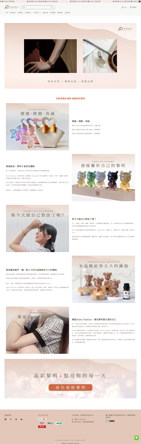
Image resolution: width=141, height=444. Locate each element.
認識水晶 (45, 12)
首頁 (7, 12)
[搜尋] (52, 7)
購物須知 (60, 12)
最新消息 (13, 12)
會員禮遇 (52, 12)
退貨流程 (67, 12)
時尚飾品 (27, 12)
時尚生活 (36, 12)
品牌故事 (20, 12)
